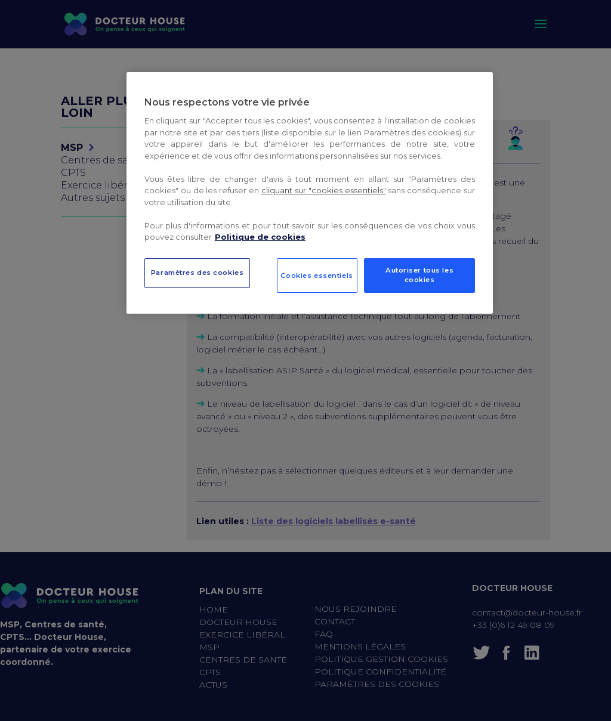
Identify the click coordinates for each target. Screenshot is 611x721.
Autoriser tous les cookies (419, 275)
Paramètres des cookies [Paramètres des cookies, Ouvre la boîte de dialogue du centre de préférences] (197, 272)
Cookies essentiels (316, 275)
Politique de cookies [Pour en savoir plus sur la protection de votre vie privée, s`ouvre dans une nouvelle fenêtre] (260, 237)
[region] (309, 193)
